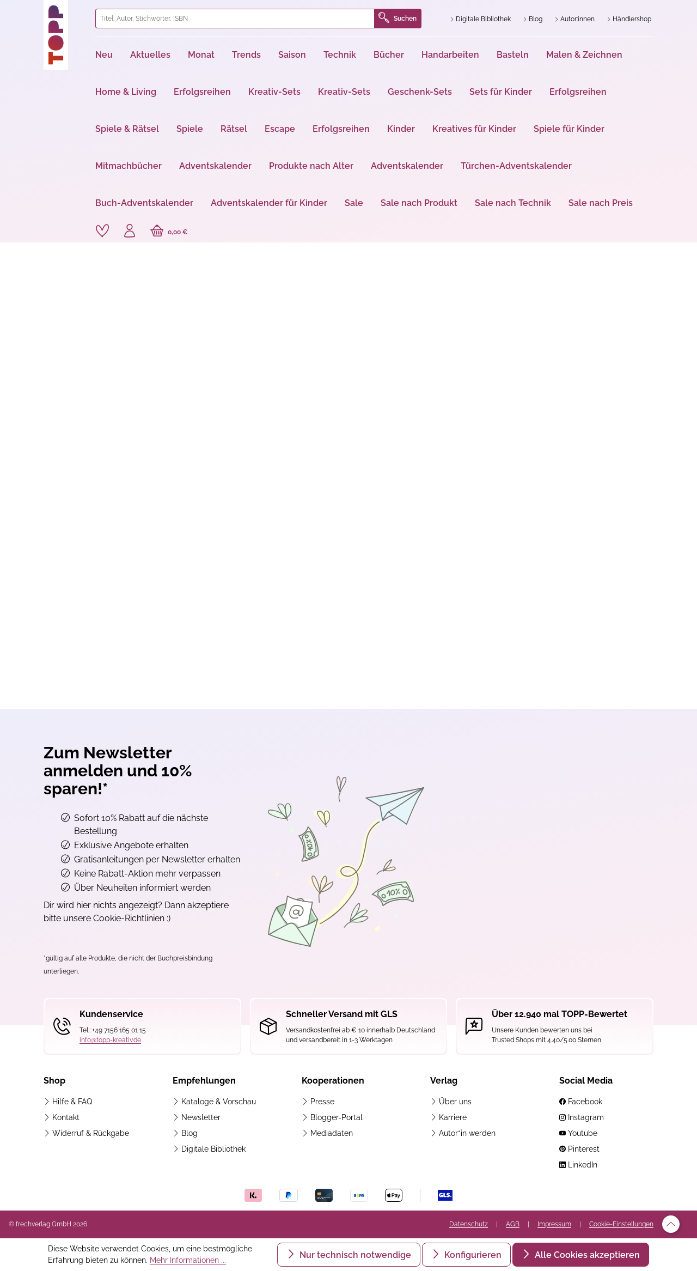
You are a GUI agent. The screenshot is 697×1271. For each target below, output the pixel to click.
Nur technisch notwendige (354, 1255)
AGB (512, 1224)
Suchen (397, 18)
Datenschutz (468, 1224)
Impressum (554, 1224)
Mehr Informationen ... (188, 1260)
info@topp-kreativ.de (110, 1040)
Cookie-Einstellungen (621, 1224)
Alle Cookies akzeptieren (586, 1255)
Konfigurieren (472, 1255)
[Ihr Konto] (130, 232)
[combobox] (235, 18)
